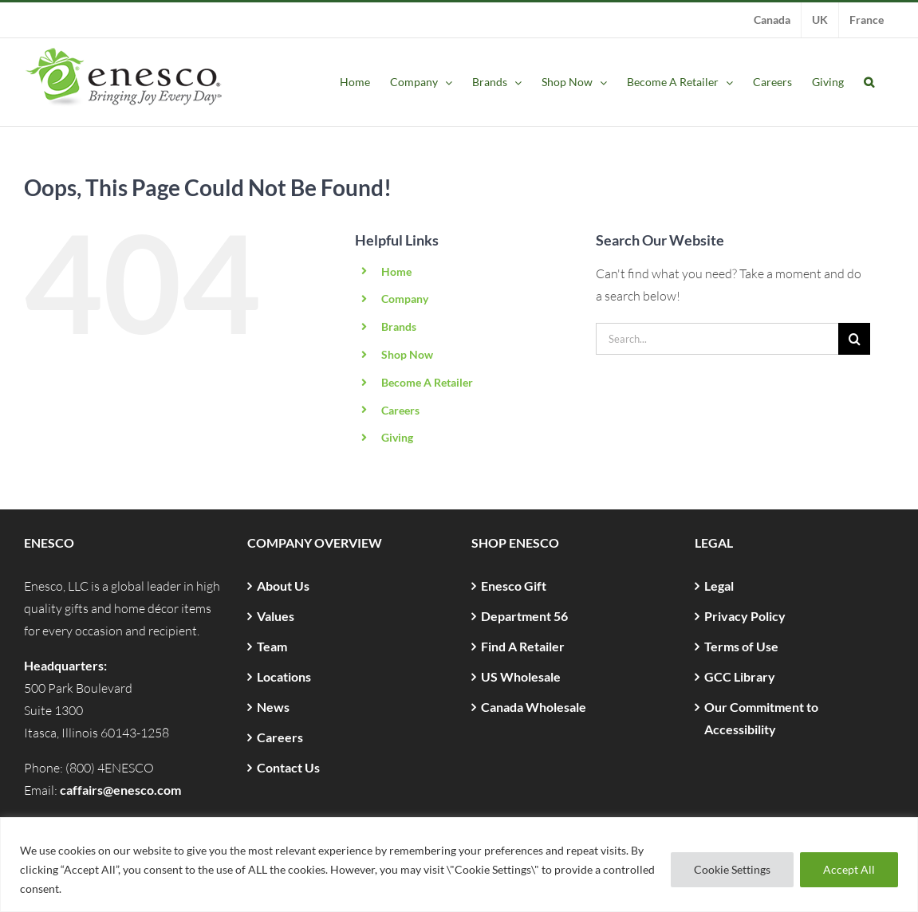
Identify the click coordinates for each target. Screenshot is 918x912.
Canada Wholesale (533, 706)
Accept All (849, 869)
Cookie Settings (732, 869)
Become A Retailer (427, 382)
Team (272, 646)
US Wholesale (521, 676)
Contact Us (288, 767)
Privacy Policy (745, 615)
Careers (400, 410)
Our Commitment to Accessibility (761, 718)
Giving (397, 437)
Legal (719, 585)
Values (275, 615)
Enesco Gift (513, 585)
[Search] (854, 339)
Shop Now (407, 354)
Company (404, 298)
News (273, 706)
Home (396, 271)
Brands (398, 326)
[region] (459, 864)
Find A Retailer (523, 646)
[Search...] (717, 339)
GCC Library (739, 676)
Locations (284, 676)
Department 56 (524, 615)
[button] (869, 82)
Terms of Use (741, 646)
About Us (283, 585)
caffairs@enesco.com (120, 789)
